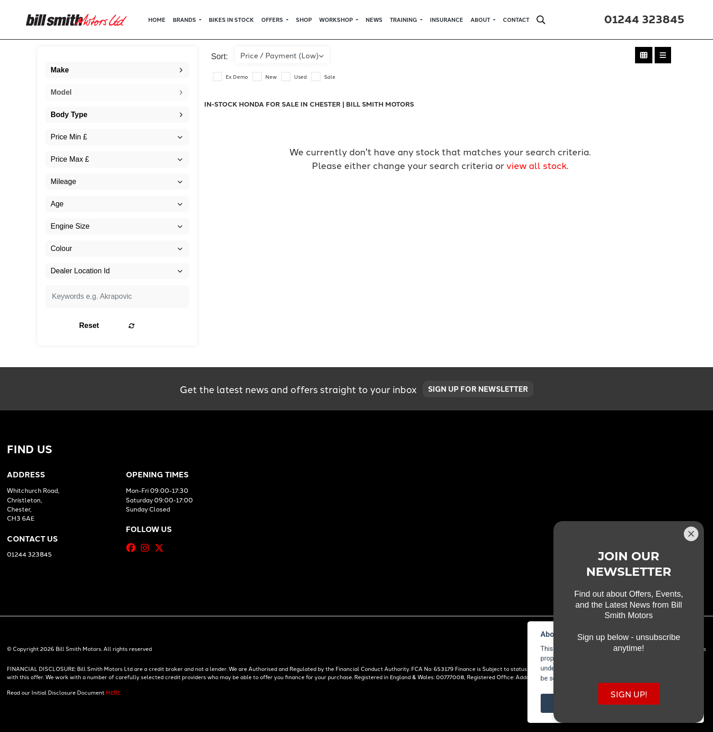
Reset (142, 325)
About (480, 19)
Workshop (336, 19)
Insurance (446, 19)
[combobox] (117, 70)
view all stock (536, 165)
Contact (516, 19)
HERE (113, 692)
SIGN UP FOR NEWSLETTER (482, 391)
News (374, 19)
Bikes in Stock (231, 19)
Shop (304, 19)
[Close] (691, 534)
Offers (272, 19)
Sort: (219, 56)
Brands (185, 19)
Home (156, 19)
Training (404, 19)
